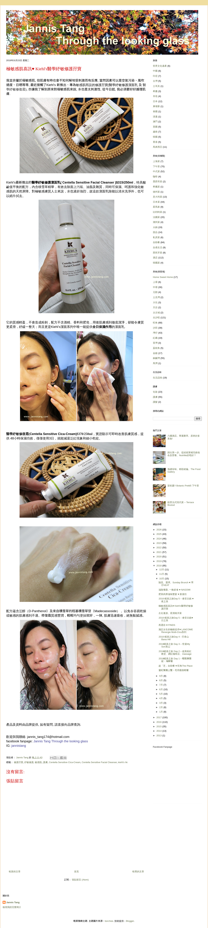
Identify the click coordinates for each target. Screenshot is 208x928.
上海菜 (156, 161)
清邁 (155, 116)
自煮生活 (157, 247)
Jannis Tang (13, 902)
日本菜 (156, 202)
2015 (159, 726)
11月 (162, 574)
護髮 (155, 402)
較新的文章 (14, 871)
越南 (155, 131)
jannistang (18, 745)
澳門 (155, 121)
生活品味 (157, 377)
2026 (159, 529)
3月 (161, 703)
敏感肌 (38, 762)
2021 (159, 552)
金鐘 (155, 353)
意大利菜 (157, 196)
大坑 (155, 302)
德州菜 (156, 191)
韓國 (155, 136)
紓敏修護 (29, 762)
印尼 (155, 76)
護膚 (45, 762)
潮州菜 (156, 222)
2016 (159, 722)
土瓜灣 (156, 297)
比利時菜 (157, 212)
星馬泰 (156, 207)
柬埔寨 (156, 106)
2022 (159, 547)
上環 (155, 282)
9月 (161, 676)
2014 (159, 731)
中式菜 (156, 171)
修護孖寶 (18, 762)
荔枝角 (156, 348)
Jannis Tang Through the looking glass (60, 741)
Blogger (130, 921)
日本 (155, 101)
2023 (159, 543)
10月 (162, 578)
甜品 (155, 232)
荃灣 (155, 343)
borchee (109, 921)
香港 (155, 142)
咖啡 (155, 176)
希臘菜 (156, 186)
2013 (159, 735)
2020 (159, 556)
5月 (161, 693)
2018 (159, 565)
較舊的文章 (138, 871)
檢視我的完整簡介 (12, 907)
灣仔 (155, 332)
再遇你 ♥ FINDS (167, 625)
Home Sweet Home (163, 277)
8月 (161, 680)
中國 (155, 71)
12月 (162, 569)
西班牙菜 (157, 252)
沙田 (155, 327)
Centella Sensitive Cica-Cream (65, 762)
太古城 (156, 312)
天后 (155, 307)
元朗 (155, 292)
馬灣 (155, 363)
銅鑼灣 (156, 358)
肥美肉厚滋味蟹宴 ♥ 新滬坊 (173, 594)
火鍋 (155, 227)
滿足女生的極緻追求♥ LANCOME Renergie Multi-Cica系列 (176, 631)
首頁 (76, 871)
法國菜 (156, 217)
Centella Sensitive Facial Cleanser (99, 762)
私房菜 (156, 237)
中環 (155, 287)
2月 (161, 707)
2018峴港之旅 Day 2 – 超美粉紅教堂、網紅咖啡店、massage (175, 652)
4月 (161, 698)
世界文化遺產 (160, 66)
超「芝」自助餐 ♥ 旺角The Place (175, 665)
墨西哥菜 (157, 181)
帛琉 (155, 96)
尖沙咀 (156, 317)
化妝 (155, 391)
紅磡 (155, 338)
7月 (161, 684)
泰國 (155, 111)
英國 (155, 126)
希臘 (155, 91)
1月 (161, 711)
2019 (159, 561)
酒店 (155, 257)
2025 (159, 534)
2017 (159, 717)
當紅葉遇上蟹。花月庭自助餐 (174, 670)
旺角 (155, 322)
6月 (161, 689)
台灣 (155, 81)
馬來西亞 (157, 147)
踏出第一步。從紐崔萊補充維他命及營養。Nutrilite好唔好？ (183, 454)
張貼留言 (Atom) (80, 879)
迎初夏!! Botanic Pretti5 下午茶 (183, 485)
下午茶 (156, 166)
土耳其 (156, 86)
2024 (159, 538)
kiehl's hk (122, 762)
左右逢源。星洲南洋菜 (170, 613)
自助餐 (156, 242)
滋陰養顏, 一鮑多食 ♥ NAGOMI (174, 589)
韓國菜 (156, 262)
